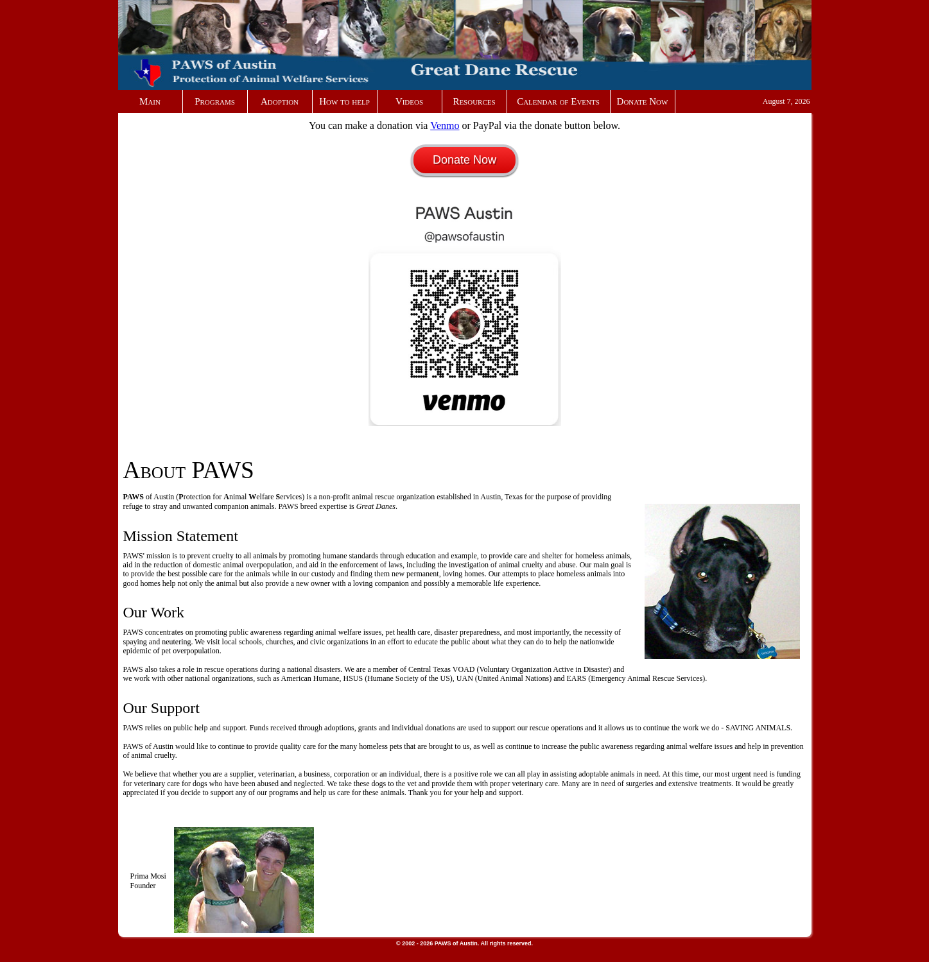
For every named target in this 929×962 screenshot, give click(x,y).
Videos (409, 101)
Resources (474, 101)
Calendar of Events (558, 101)
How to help (344, 101)
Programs (215, 101)
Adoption (280, 101)
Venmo (444, 125)
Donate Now (642, 101)
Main (150, 101)
